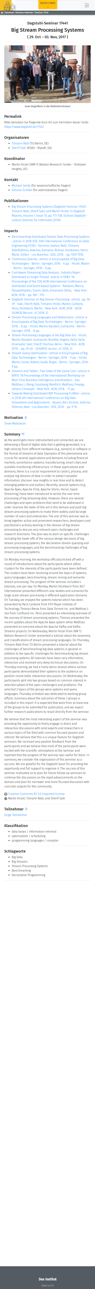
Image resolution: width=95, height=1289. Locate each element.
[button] (10, 74)
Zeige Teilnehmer (15, 815)
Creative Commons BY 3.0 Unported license (34, 794)
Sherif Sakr (19, 148)
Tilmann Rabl (20, 143)
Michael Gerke (21, 185)
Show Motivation (15, 423)
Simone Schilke (22, 190)
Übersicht (47, 1285)
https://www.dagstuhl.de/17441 (24, 127)
